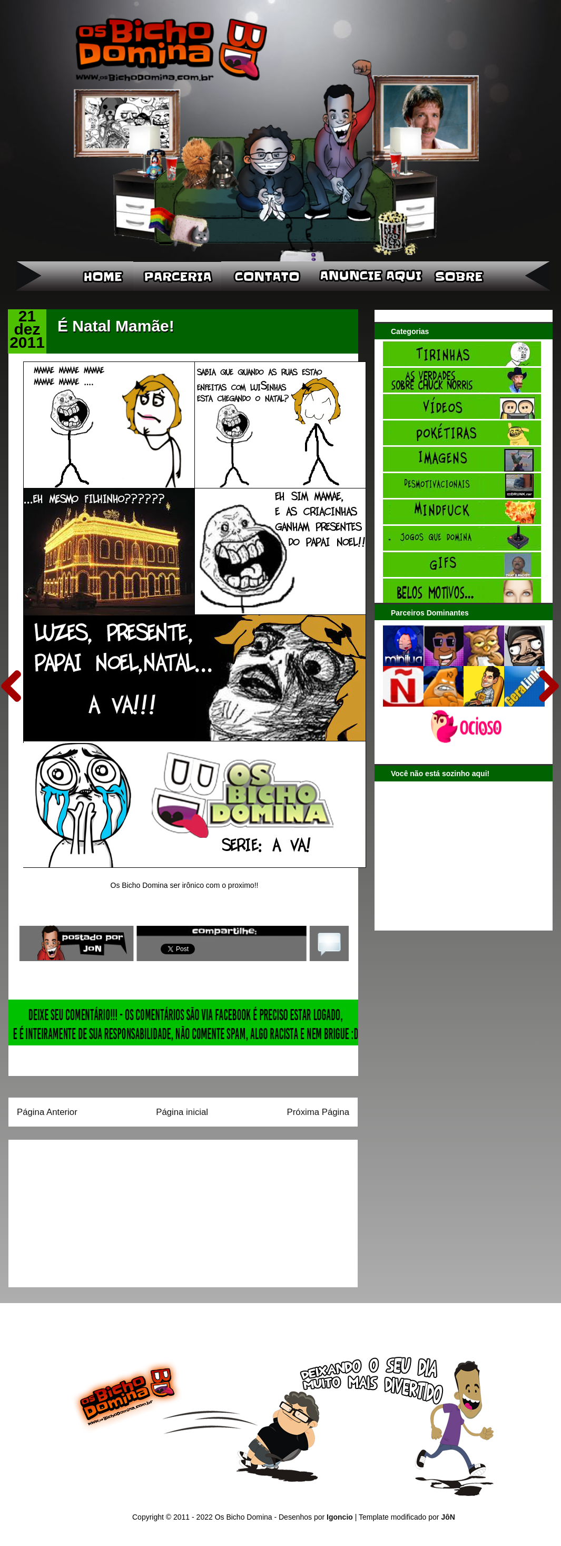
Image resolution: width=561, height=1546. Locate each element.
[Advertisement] (83, 1210)
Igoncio (340, 1517)
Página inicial (182, 1112)
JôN (448, 1517)
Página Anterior (47, 1112)
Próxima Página (318, 1112)
